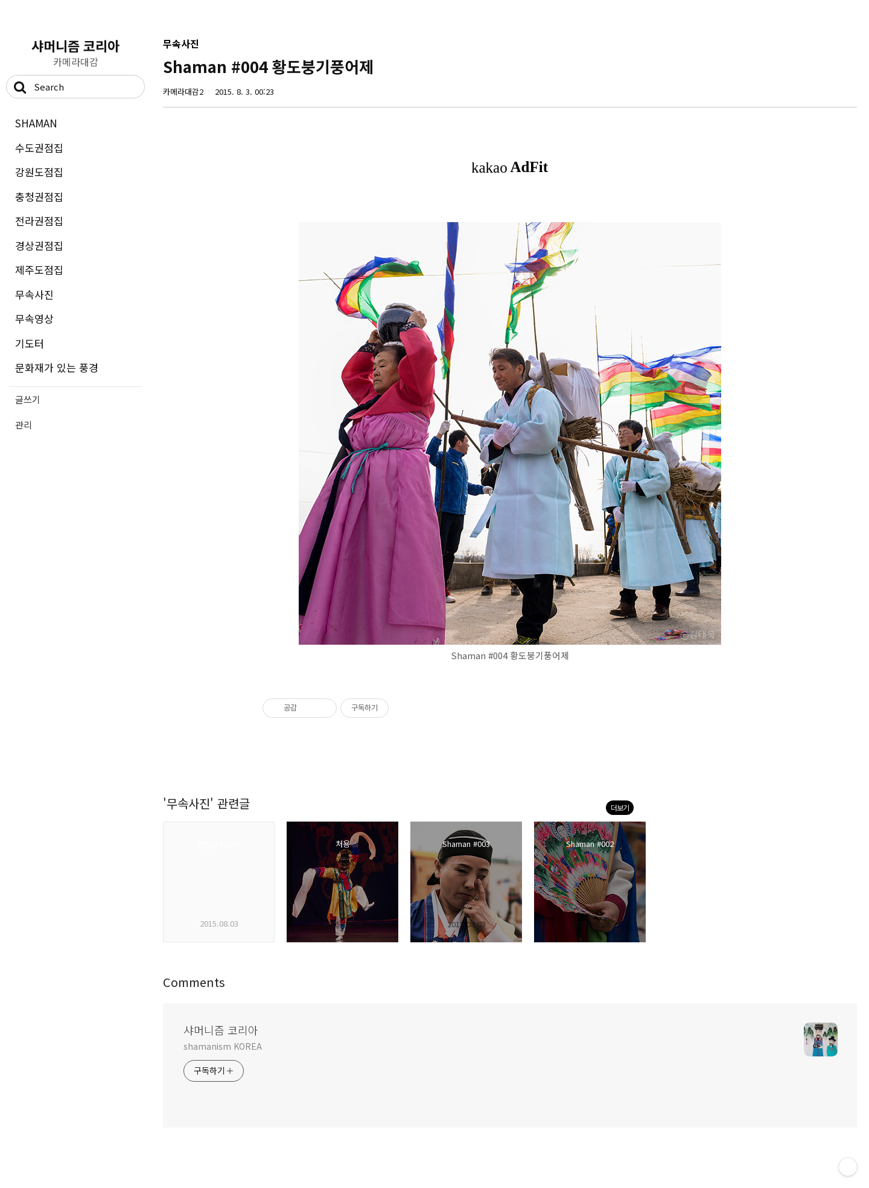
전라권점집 (39, 220)
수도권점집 (39, 147)
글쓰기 (27, 399)
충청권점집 (39, 196)
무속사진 (34, 294)
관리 (23, 424)
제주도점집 (39, 269)
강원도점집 (39, 171)
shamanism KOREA (222, 1046)
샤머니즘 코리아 (75, 45)
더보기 (620, 807)
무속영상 (34, 318)
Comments (194, 982)
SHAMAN (36, 122)
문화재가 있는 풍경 (56, 367)
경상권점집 (39, 245)
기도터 (29, 343)
